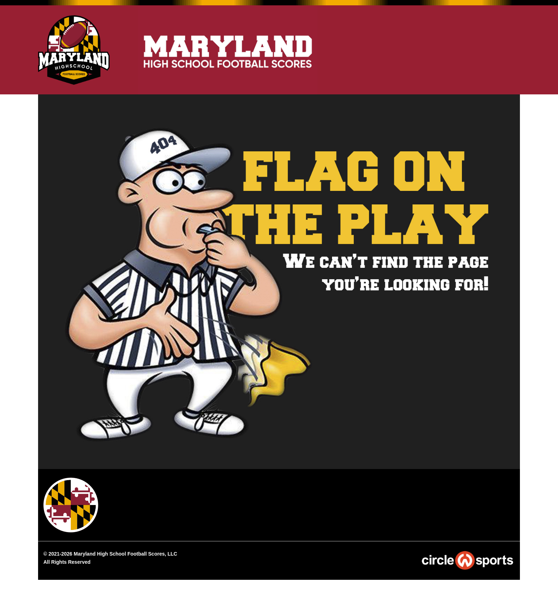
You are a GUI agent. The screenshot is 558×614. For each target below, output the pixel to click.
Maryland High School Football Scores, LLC (125, 554)
